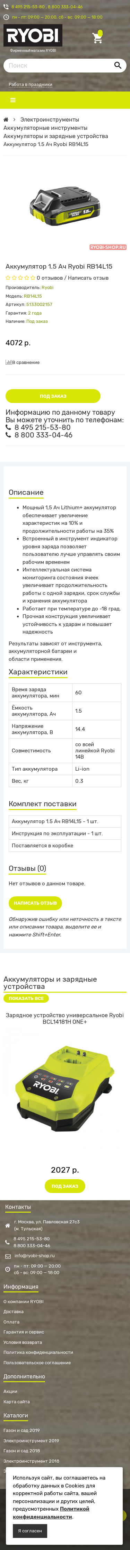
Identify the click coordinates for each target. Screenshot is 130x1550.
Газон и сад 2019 (21, 1430)
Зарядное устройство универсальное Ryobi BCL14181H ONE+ (65, 1018)
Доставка (13, 1311)
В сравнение (23, 362)
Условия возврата (22, 1342)
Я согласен (30, 1530)
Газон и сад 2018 (21, 1450)
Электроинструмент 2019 (31, 1440)
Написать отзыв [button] (35, 903)
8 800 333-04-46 (65, 6)
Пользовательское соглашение (37, 1362)
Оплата (11, 1322)
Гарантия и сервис (23, 1332)
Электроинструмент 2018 (31, 1461)
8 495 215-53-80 (28, 6)
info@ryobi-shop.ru (30, 1255)
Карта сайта (16, 1401)
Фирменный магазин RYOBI (32, 38)
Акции (10, 1391)
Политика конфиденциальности (38, 1352)
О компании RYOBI (23, 1301)
